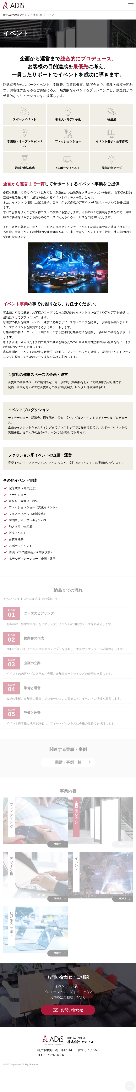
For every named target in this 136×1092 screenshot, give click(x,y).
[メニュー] (131, 5)
